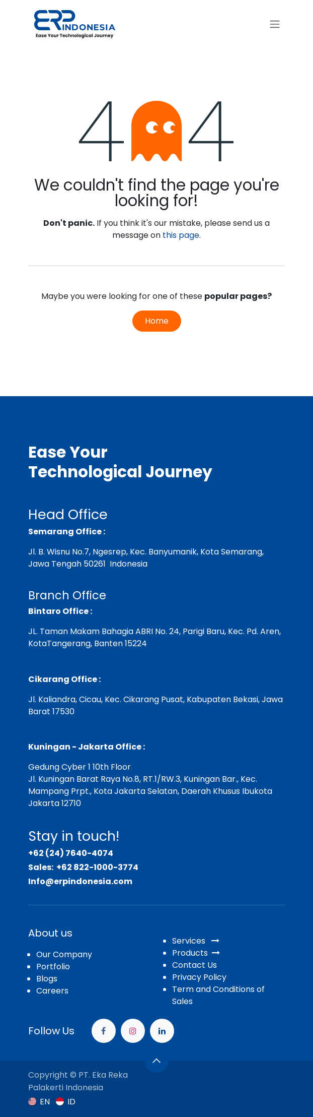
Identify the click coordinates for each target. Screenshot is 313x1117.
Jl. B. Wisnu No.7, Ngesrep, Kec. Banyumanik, (113, 551)
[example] (162, 1031)
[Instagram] (133, 1031)
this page (181, 235)
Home (157, 321)
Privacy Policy (199, 977)
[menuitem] (39, 1101)
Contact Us (194, 965)
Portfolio (53, 966)
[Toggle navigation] (275, 24)
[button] (156, 1060)
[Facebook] (104, 1031)
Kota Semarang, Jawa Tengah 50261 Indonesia (146, 558)
